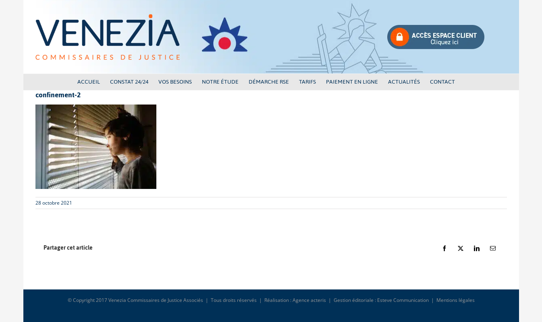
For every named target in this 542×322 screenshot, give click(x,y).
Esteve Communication (403, 300)
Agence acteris (309, 300)
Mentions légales (455, 300)
